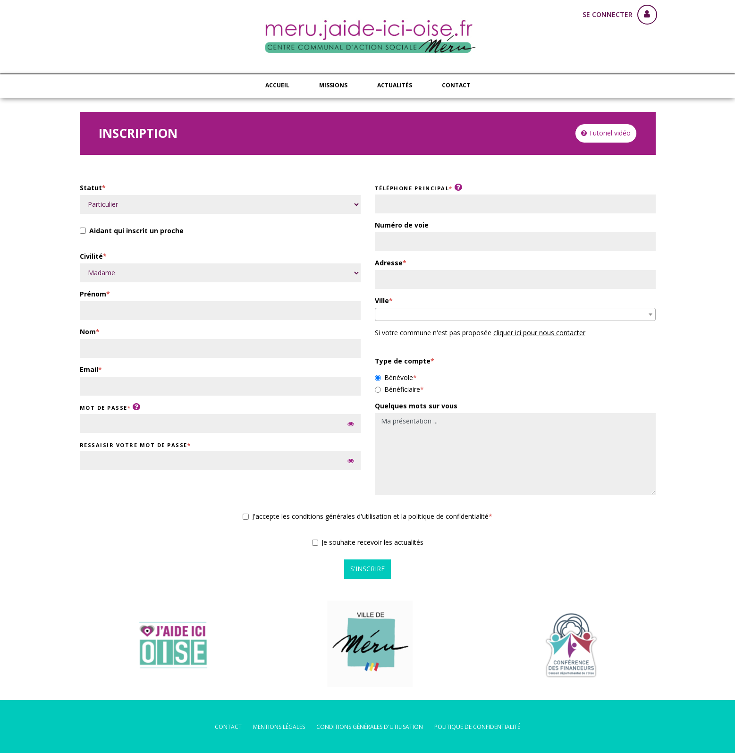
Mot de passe (103, 407)
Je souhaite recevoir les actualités (367, 542)
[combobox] (515, 314)
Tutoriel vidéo (606, 132)
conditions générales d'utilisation (369, 727)
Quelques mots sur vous (416, 405)
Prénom (93, 293)
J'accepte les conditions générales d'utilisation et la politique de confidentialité (366, 516)
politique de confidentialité (477, 727)
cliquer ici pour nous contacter (539, 332)
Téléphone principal (412, 188)
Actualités (394, 85)
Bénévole (394, 377)
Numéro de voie (402, 224)
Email (89, 369)
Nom (88, 331)
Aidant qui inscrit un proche (132, 231)
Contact (456, 85)
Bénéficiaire (397, 389)
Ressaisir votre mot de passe (133, 444)
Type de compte (403, 360)
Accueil (277, 85)
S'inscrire (367, 568)
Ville (382, 300)
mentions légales (279, 727)
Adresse (389, 262)
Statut (91, 187)
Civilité (91, 256)
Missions (333, 85)
